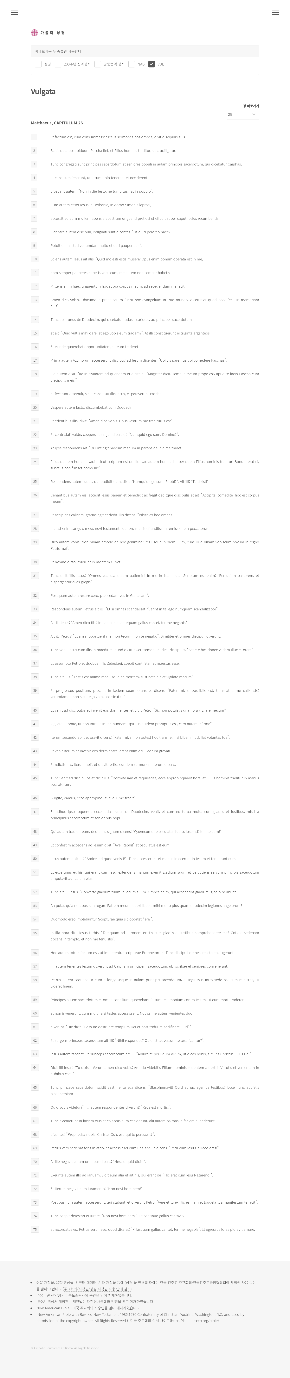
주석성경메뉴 (14, 12)
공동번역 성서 (114, 63)
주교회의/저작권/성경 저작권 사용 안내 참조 (97, 1288)
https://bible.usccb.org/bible (194, 1320)
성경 (47, 63)
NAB (141, 63)
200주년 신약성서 (77, 63)
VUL (161, 63)
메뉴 (275, 12)
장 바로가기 (251, 105)
